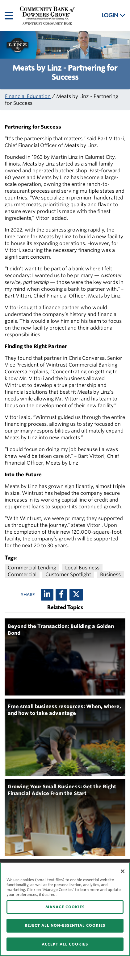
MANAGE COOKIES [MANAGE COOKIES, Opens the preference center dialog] (65, 907)
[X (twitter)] (76, 595)
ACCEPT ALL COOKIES (65, 944)
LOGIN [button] (114, 15)
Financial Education (28, 96)
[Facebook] (61, 595)
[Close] (122, 871)
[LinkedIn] (47, 595)
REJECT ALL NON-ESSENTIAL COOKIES (65, 925)
